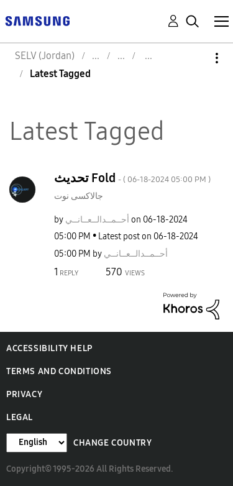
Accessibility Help (49, 348)
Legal (19, 417)
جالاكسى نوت (78, 196)
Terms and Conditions (59, 371)
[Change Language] (36, 442)
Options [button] (195, 58)
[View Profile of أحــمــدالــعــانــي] (97, 219)
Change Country (112, 443)
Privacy (24, 394)
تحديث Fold (132, 177)
